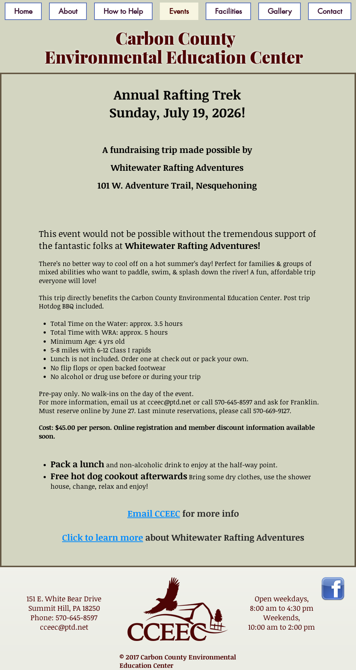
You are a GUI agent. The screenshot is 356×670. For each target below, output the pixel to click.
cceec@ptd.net (64, 627)
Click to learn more (102, 537)
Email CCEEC (154, 513)
